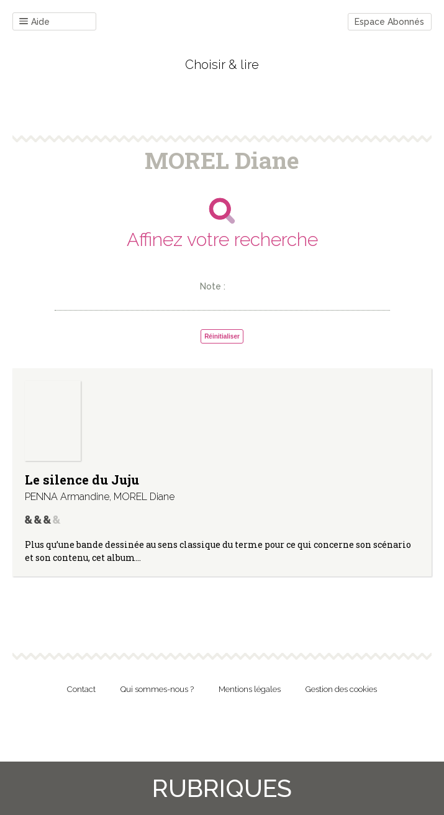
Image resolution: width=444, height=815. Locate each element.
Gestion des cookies (341, 689)
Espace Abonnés (389, 22)
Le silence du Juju (82, 479)
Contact (81, 689)
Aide (34, 22)
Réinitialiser (222, 336)
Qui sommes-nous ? (157, 689)
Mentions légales (250, 689)
